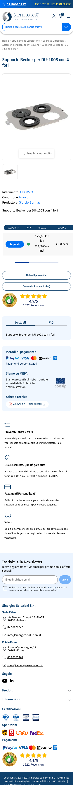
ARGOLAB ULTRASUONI (25, 404)
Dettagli (20, 322)
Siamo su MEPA (16, 373)
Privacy (52, 587)
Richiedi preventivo (36, 275)
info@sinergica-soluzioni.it (24, 635)
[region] (36, 242)
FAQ (50, 322)
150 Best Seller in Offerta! (53, 4)
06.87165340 (15, 657)
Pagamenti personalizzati (21, 364)
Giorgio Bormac (29, 202)
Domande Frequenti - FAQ (36, 286)
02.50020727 (16, 4)
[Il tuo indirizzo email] (30, 579)
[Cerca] (36, 27)
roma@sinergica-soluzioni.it (25, 665)
